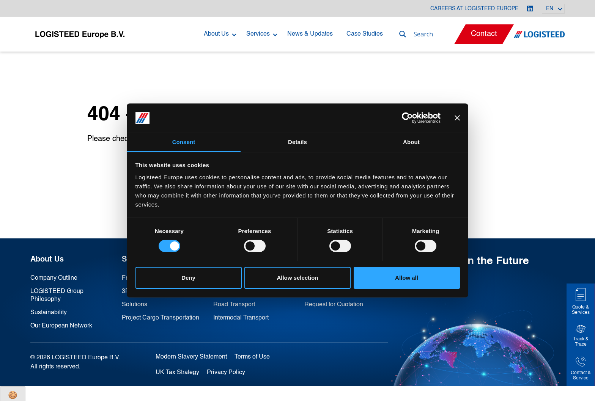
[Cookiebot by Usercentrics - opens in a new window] (407, 118)
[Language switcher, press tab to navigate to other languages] (553, 9)
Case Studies (364, 34)
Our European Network (61, 324)
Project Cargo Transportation (160, 317)
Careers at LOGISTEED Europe (474, 8)
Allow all (406, 277)
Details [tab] (297, 141)
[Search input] (433, 34)
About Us (216, 34)
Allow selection (297, 277)
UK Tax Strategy (177, 370)
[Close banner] (457, 118)
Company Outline (53, 278)
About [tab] (411, 141)
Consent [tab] (183, 141)
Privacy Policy (226, 370)
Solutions (134, 304)
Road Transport (234, 304)
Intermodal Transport (241, 317)
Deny (188, 277)
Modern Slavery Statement (191, 355)
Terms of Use (252, 355)
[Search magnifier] (402, 34)
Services (258, 34)
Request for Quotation (333, 304)
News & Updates (310, 34)
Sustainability (48, 312)
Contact (484, 34)
